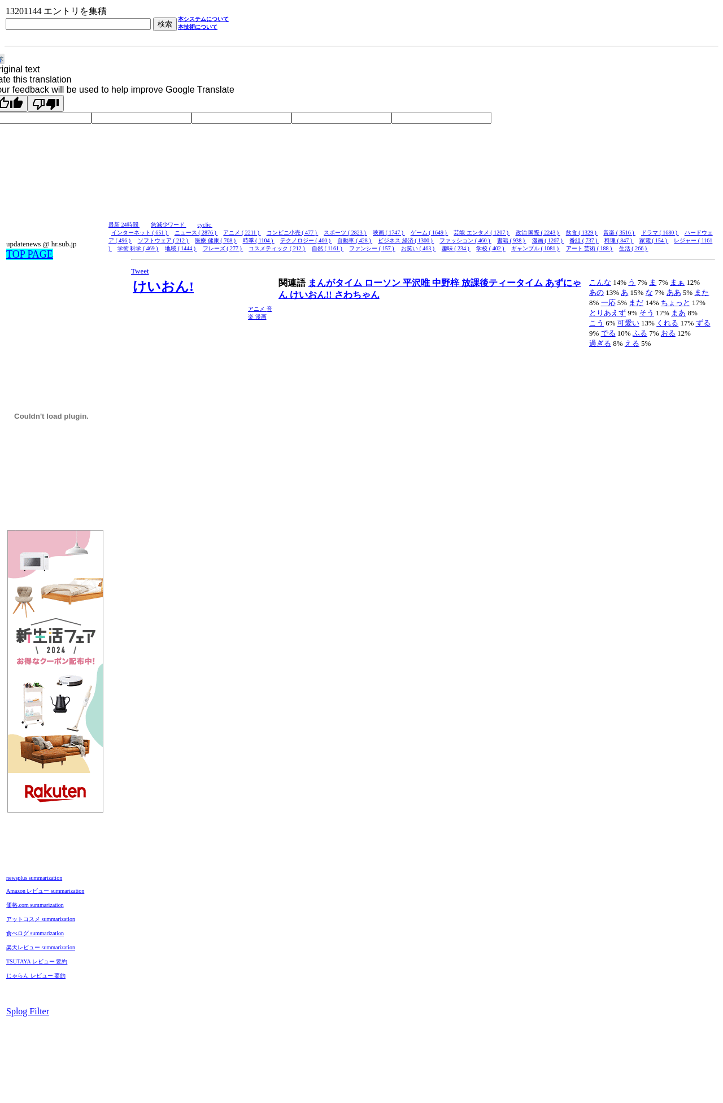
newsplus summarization (34, 878)
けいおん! (163, 286)
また (701, 292)
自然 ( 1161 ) (327, 248)
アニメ (257, 309)
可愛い (628, 323)
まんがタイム (336, 283)
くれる (667, 323)
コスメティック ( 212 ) (277, 248)
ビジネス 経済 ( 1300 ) (406, 240)
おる (668, 333)
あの (596, 292)
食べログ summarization (35, 933)
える (632, 343)
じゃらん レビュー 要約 (36, 975)
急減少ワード (168, 225)
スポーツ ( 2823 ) (345, 232)
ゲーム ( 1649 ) (429, 232)
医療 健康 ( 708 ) (216, 240)
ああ (674, 292)
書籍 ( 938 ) (511, 240)
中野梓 (446, 283)
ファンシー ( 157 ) (372, 248)
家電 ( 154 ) (654, 240)
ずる (703, 323)
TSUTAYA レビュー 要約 (36, 961)
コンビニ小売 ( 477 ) (293, 232)
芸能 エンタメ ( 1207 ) (481, 232)
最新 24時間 (124, 225)
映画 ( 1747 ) (389, 232)
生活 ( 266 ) (633, 248)
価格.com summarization (35, 905)
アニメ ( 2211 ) (241, 232)
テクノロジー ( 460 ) (306, 240)
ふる (640, 333)
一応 (608, 302)
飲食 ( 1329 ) (582, 232)
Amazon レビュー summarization (45, 891)
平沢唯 (417, 283)
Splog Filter (27, 1011)
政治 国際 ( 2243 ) (538, 232)
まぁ (677, 282)
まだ (636, 302)
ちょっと (675, 302)
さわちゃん (357, 294)
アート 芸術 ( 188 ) (589, 248)
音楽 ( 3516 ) (619, 232)
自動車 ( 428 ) (354, 240)
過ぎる (600, 343)
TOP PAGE (29, 254)
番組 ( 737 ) (584, 240)
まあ (678, 313)
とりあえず (607, 313)
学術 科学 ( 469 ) (138, 248)
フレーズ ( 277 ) (223, 248)
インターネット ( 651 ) (140, 232)
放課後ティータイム (503, 283)
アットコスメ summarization (40, 919)
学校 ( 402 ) (491, 248)
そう (646, 313)
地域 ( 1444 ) (181, 248)
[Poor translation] (46, 103)
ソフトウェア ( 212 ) (164, 240)
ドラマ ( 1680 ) (660, 232)
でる (608, 333)
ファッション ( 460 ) (465, 240)
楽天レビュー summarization (40, 947)
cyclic (205, 225)
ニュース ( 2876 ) (196, 232)
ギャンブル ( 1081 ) (535, 248)
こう (596, 323)
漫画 (261, 317)
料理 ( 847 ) (619, 240)
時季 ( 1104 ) (259, 240)
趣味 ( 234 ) (456, 248)
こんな (600, 282)
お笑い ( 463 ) (418, 248)
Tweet (140, 271)
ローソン (383, 283)
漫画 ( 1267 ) (548, 240)
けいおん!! (312, 294)
